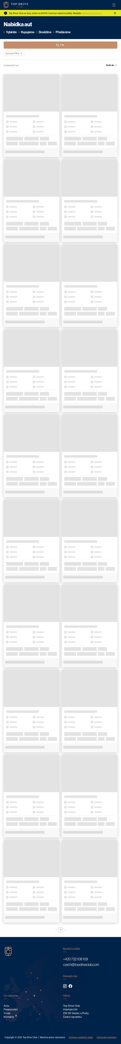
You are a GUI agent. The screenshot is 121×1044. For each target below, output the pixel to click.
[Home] (16, 5)
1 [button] (60, 930)
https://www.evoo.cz (92, 13)
